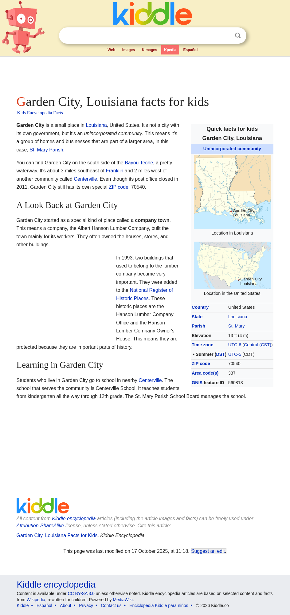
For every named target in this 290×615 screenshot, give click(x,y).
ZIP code (201, 363)
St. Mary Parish (46, 149)
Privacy (86, 605)
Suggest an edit (208, 551)
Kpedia (170, 50)
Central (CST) (257, 344)
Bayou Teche (139, 162)
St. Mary (236, 326)
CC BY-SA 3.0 (81, 593)
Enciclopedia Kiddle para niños (158, 605)
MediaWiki (123, 599)
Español (190, 50)
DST (220, 354)
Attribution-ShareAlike (40, 525)
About (65, 605)
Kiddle (23, 605)
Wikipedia (35, 599)
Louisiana (237, 316)
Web (111, 50)
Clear (225, 35)
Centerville (85, 179)
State (197, 316)
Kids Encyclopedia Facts (40, 112)
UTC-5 (234, 354)
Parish (198, 326)
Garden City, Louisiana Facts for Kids (57, 535)
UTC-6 (234, 344)
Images (128, 50)
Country (200, 307)
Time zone (202, 344)
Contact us (111, 605)
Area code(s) (205, 373)
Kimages (149, 50)
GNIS (197, 382)
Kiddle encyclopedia (74, 518)
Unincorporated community (232, 148)
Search (237, 35)
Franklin (114, 170)
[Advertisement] (145, 74)
